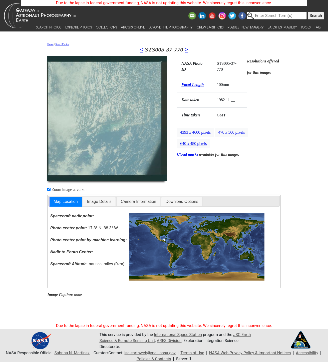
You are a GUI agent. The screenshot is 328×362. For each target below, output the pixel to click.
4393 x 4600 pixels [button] (195, 132)
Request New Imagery (245, 27)
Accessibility (307, 353)
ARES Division (169, 340)
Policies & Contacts (154, 359)
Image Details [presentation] (99, 201)
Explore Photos (78, 27)
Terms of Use (192, 353)
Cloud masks (187, 154)
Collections (106, 27)
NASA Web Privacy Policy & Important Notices (250, 353)
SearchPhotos (62, 44)
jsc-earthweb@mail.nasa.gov (150, 353)
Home (50, 44)
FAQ (317, 27)
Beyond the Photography (171, 27)
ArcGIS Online (133, 27)
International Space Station (178, 334)
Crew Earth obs (210, 27)
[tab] (66, 202)
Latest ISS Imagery (282, 27)
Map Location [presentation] (66, 201)
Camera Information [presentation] (138, 201)
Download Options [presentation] (181, 201)
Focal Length (192, 84)
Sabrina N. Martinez (72, 353)
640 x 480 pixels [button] (193, 143)
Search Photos (48, 27)
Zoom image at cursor (67, 189)
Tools (305, 27)
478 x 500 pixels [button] (231, 132)
